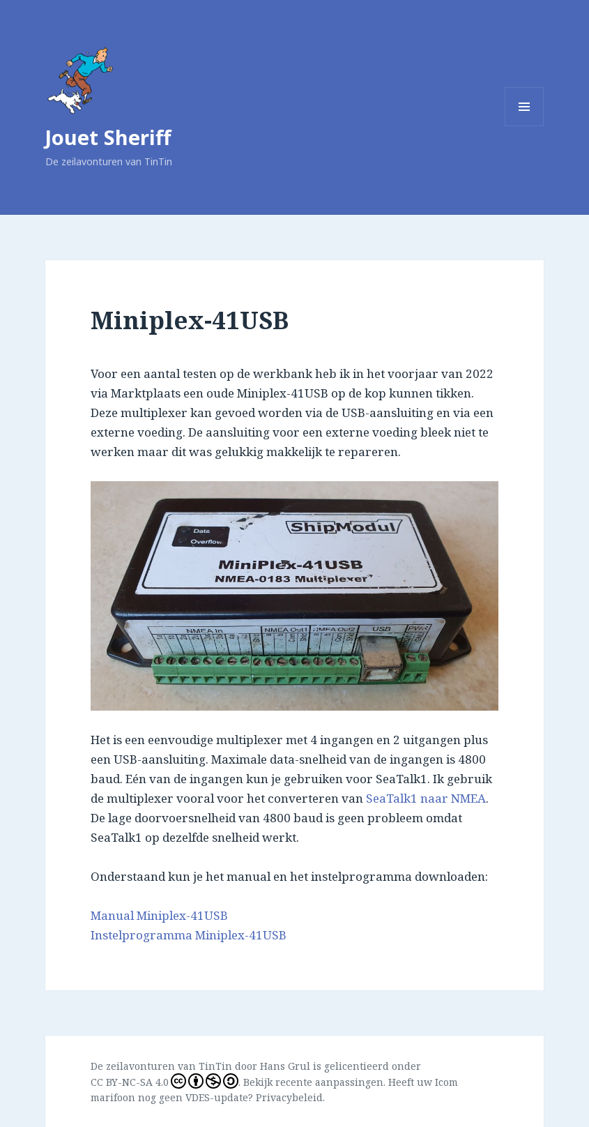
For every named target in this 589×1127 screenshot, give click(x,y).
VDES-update (216, 1097)
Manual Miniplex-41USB (159, 915)
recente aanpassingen (329, 1082)
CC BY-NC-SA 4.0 (164, 1081)
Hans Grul (285, 1066)
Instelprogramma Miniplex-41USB (188, 935)
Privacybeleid (289, 1097)
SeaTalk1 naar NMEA (426, 798)
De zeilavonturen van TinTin (161, 1066)
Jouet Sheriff (108, 137)
